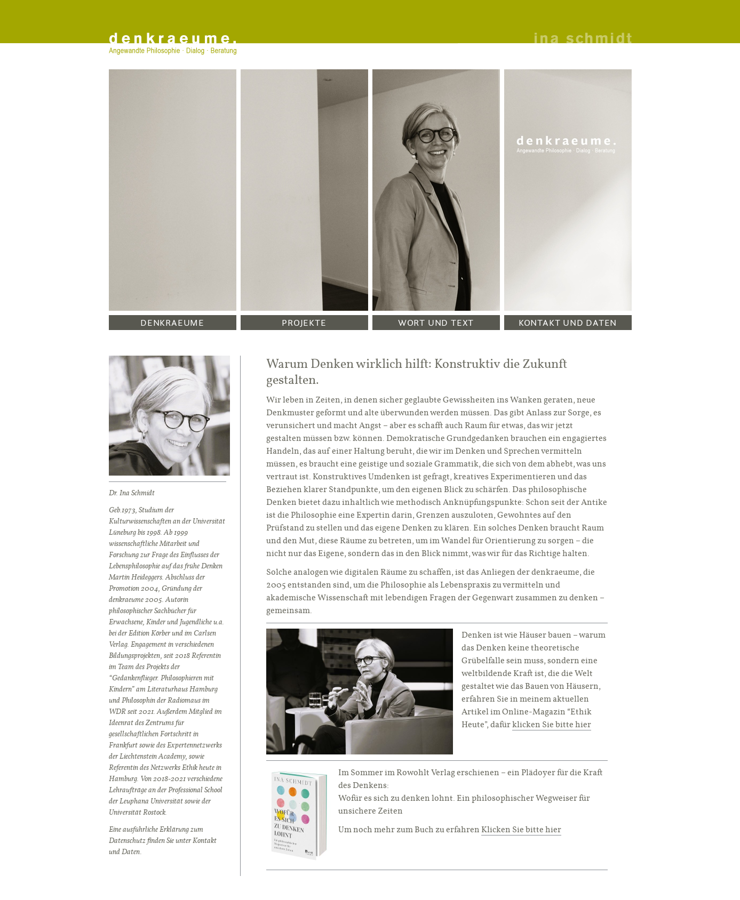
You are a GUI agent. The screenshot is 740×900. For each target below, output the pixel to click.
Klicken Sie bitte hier (521, 829)
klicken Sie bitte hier (551, 724)
